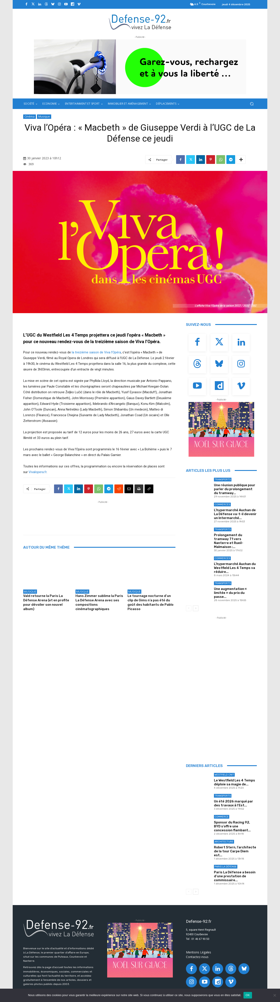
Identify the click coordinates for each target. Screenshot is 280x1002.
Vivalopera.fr (38, 472)
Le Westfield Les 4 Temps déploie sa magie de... (234, 782)
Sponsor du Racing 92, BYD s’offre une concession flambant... (232, 826)
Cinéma (29, 116)
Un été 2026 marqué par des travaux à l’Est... (233, 803)
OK (248, 995)
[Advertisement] (102, 514)
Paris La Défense (226, 866)
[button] (252, 104)
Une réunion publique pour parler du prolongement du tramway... (234, 489)
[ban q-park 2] (140, 66)
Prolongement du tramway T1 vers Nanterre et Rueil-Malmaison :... (228, 541)
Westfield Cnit (224, 774)
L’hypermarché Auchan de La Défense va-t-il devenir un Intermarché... (235, 514)
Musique (44, 116)
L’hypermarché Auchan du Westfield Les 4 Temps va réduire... (235, 568)
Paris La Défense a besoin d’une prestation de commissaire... (235, 876)
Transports (223, 479)
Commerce (222, 816)
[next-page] (195, 608)
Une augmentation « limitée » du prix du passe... (230, 593)
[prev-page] (188, 608)
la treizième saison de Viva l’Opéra (96, 352)
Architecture (224, 841)
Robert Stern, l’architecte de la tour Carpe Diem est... (235, 851)
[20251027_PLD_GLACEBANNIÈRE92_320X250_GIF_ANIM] (221, 429)
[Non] (274, 995)
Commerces (222, 504)
